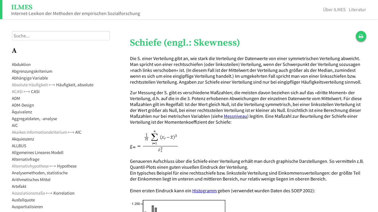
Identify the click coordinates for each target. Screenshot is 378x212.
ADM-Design (23, 105)
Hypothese (66, 166)
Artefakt (19, 186)
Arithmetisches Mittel (31, 179)
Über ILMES (334, 9)
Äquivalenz (22, 112)
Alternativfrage (25, 159)
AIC (15, 125)
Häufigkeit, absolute (74, 84)
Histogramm (204, 190)
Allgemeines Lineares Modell (37, 152)
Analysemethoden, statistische (40, 172)
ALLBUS (19, 145)
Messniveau (235, 116)
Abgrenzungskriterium (32, 71)
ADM (16, 98)
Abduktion (21, 64)
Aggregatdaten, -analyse (34, 118)
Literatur (357, 9)
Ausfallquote (23, 200)
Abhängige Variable (30, 78)
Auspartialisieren (27, 206)
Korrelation (63, 193)
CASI (35, 91)
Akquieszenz (23, 139)
